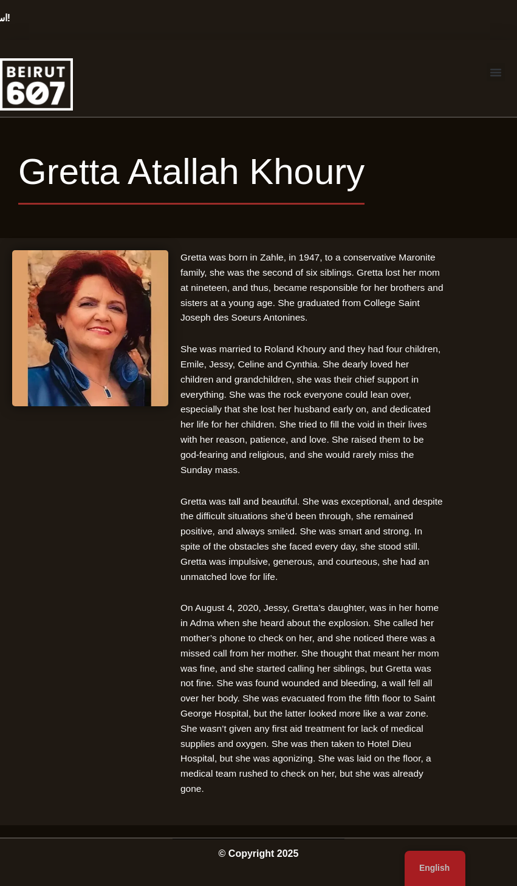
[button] (496, 72)
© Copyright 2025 (259, 853)
